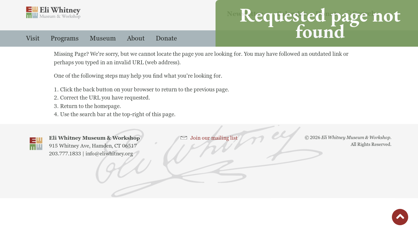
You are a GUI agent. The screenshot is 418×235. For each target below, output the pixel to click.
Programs (65, 38)
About (136, 38)
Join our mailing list (214, 138)
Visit (33, 38)
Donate (166, 38)
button (400, 218)
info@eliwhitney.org (109, 153)
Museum (103, 38)
